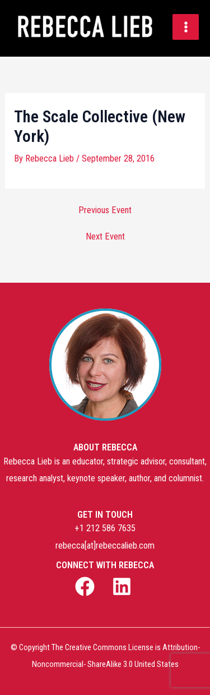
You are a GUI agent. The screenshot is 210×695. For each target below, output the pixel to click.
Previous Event (105, 210)
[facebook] (86, 586)
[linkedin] (124, 586)
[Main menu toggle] (185, 27)
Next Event (105, 236)
